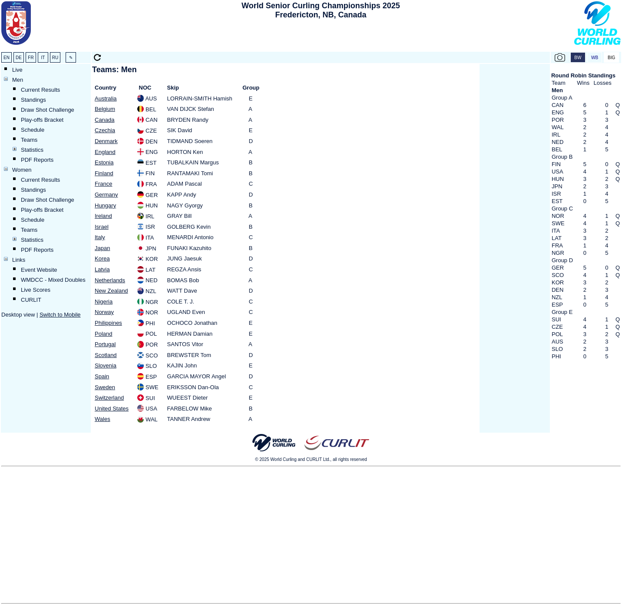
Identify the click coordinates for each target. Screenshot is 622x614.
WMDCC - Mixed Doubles (53, 280)
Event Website (39, 270)
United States (112, 408)
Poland (103, 333)
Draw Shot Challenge (47, 110)
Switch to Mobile (60, 314)
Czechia (105, 130)
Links (18, 260)
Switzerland (109, 397)
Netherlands (110, 280)
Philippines (108, 323)
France (103, 183)
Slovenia (105, 365)
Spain (102, 376)
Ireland (103, 216)
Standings (33, 100)
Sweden (105, 387)
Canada (105, 120)
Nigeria (103, 301)
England (105, 152)
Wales (102, 419)
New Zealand (111, 290)
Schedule (32, 130)
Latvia (102, 269)
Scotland (106, 355)
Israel (102, 227)
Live (17, 70)
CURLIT (31, 300)
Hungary (105, 205)
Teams (29, 140)
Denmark (106, 141)
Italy (100, 237)
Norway (104, 312)
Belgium (105, 109)
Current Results (40, 90)
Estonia (104, 162)
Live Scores (35, 290)
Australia (106, 98)
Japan (102, 248)
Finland (104, 173)
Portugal (105, 344)
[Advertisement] (320, 37)
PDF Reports (37, 160)
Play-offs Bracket (42, 120)
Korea (102, 258)
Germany (106, 194)
